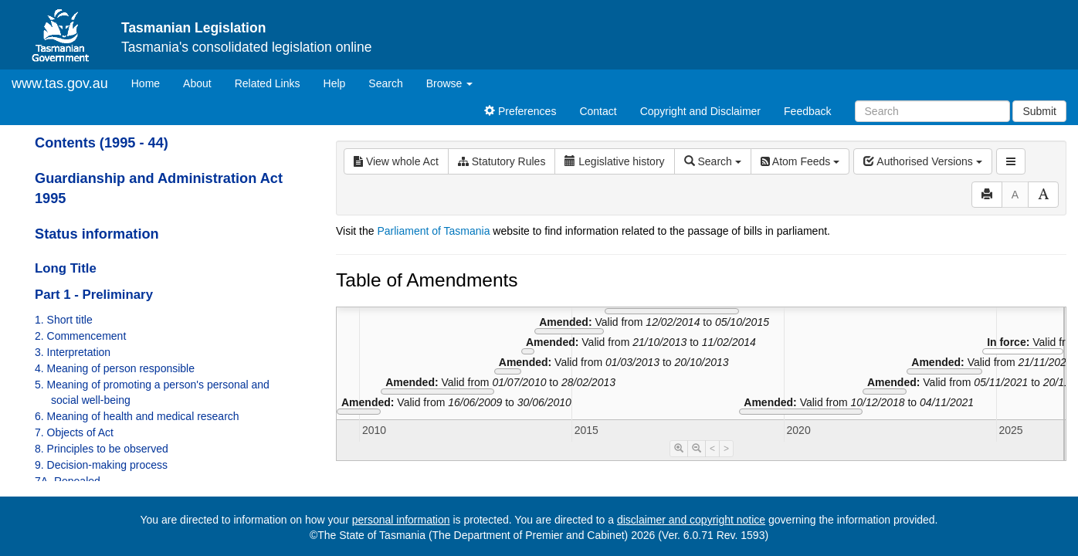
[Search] (932, 111)
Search (385, 83)
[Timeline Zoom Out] (696, 448)
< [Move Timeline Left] (712, 448)
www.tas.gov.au (60, 83)
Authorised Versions (922, 161)
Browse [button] (449, 83)
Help (335, 83)
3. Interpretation (72, 352)
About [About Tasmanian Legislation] (197, 83)
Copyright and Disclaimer (700, 111)
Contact (597, 111)
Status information (97, 234)
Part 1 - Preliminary (94, 294)
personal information (401, 520)
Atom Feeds (800, 161)
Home (151, 82)
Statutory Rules (502, 161)
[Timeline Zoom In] (679, 448)
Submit (1039, 111)
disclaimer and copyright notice (691, 520)
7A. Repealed (67, 481)
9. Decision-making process (101, 465)
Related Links (267, 83)
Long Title (66, 268)
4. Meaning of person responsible (115, 368)
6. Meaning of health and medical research (137, 416)
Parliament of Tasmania (433, 231)
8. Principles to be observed (101, 448)
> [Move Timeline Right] (726, 448)
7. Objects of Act (74, 432)
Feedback (807, 111)
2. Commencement (80, 336)
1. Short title (64, 320)
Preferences (520, 111)
